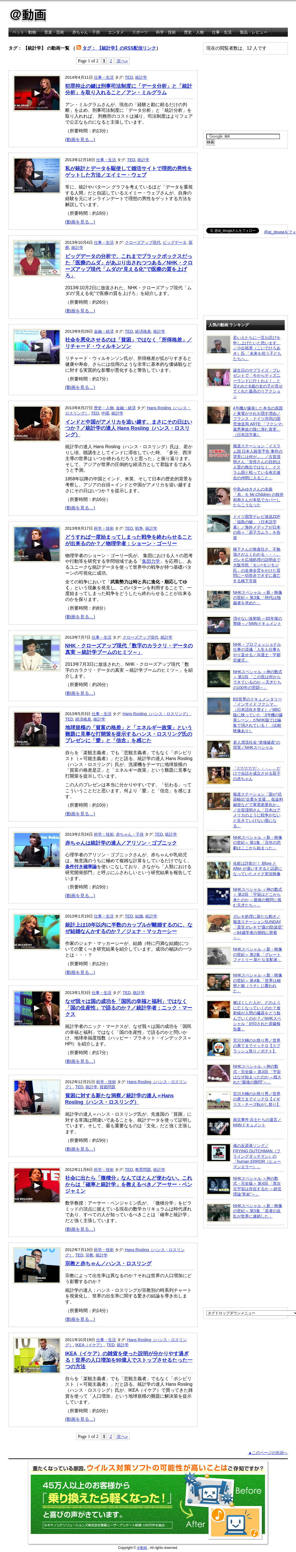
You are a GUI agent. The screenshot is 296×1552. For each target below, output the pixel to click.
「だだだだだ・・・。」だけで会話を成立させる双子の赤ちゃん (243, 775)
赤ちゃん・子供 (86, 32)
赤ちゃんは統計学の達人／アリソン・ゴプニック (121, 843)
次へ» (122, 60)
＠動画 (142, 1548)
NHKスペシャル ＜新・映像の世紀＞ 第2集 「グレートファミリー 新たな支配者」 (244, 956)
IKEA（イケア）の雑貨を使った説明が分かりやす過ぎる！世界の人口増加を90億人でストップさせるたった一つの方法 (129, 1360)
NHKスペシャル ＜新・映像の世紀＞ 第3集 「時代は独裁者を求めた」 (244, 599)
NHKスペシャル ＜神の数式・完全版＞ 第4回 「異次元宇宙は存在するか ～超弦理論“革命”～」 (244, 1186)
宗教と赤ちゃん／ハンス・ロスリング (108, 1263)
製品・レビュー (254, 32)
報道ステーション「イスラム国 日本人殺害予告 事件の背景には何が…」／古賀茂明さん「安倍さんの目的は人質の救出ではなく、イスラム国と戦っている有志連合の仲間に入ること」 (244, 461)
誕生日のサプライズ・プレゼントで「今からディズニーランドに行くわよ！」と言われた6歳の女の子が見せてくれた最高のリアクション (244, 383)
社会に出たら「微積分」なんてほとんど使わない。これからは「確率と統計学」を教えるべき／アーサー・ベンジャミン (128, 1184)
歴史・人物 (194, 32)
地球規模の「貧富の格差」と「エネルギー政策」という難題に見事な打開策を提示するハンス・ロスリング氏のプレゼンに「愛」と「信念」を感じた (128, 734)
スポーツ (140, 32)
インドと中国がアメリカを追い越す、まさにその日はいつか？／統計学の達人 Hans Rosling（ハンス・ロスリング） (128, 428)
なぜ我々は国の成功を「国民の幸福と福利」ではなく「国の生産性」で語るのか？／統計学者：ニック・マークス (128, 1008)
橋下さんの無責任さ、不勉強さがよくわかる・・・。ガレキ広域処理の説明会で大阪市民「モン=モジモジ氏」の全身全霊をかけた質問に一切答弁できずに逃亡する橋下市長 (243, 565)
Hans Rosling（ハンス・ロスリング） (156, 714)
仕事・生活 (222, 32)
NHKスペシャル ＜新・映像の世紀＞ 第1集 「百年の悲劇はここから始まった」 (244, 844)
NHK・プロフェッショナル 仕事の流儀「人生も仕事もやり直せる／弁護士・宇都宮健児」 (243, 652)
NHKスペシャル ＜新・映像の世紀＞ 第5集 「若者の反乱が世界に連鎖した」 (244, 1212)
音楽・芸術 (54, 32)
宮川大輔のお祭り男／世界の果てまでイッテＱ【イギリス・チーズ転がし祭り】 (243, 1100)
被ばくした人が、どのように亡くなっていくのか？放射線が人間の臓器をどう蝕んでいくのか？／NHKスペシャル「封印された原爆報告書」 (243, 1015)
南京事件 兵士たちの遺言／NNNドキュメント (244, 1126)
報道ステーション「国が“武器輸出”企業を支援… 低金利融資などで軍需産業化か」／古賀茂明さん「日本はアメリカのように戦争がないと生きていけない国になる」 (244, 810)
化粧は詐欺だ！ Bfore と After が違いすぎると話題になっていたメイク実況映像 (244, 870)
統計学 (141, 77)
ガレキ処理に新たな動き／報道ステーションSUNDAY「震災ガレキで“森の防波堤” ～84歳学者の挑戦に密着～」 (244, 927)
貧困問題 (107, 1087)
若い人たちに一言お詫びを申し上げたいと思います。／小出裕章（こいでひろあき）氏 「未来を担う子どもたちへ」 (244, 348)
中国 (105, 413)
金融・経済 (104, 331)
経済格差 (143, 331)
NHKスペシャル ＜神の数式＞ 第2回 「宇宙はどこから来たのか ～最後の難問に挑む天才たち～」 (244, 897)
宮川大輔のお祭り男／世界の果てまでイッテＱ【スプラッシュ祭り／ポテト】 (243, 1047)
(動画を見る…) (80, 139)
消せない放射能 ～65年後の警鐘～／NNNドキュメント (244, 625)
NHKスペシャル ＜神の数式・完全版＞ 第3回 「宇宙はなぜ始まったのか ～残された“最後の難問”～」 (244, 1074)
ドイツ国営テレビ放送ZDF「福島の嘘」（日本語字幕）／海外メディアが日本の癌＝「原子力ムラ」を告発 (243, 527)
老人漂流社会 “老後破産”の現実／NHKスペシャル (243, 749)
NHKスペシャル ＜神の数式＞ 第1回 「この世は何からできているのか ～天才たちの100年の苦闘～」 (244, 679)
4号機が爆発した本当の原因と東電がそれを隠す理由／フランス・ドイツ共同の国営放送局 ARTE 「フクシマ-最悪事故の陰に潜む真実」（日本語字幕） (244, 421)
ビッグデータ (175, 242)
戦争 (139, 528)
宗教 (89, 1255)
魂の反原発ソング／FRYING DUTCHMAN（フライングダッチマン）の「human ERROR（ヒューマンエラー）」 (243, 1156)
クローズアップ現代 (143, 242)
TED (129, 77)
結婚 (139, 916)
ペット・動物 (24, 32)
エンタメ (116, 32)
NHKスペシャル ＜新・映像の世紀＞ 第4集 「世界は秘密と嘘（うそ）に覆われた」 (244, 983)
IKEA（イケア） (89, 1345)
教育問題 (143, 1169)
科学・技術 (166, 32)
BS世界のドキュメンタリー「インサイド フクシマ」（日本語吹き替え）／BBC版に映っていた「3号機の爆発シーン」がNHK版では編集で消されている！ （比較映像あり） (244, 715)
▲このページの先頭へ (268, 1452)
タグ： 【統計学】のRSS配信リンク (119, 48)
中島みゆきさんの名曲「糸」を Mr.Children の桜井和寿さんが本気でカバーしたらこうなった (245, 497)
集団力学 (151, 561)
